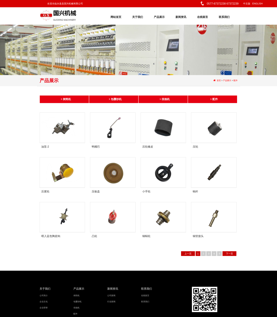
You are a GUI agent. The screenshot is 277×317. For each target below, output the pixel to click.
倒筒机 (67, 100)
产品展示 (159, 17)
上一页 (188, 253)
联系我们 (224, 17)
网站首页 (115, 17)
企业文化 (44, 301)
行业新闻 (111, 301)
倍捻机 (166, 100)
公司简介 (44, 295)
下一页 (229, 253)
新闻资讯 (180, 17)
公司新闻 (111, 295)
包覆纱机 (116, 100)
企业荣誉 (44, 308)
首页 (219, 80)
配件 (236, 80)
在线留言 (202, 17)
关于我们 (137, 17)
